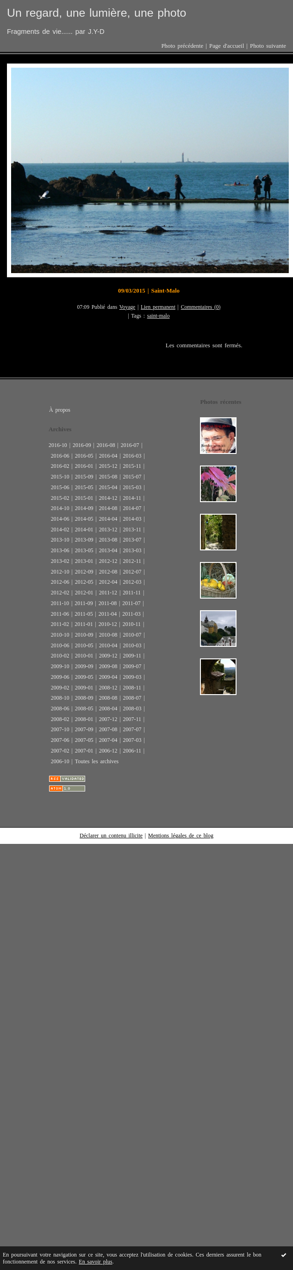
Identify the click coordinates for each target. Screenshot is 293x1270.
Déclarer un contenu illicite (111, 835)
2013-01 (84, 561)
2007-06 (60, 740)
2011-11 (132, 592)
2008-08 (108, 698)
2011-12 (108, 592)
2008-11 (132, 687)
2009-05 (84, 677)
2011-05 (84, 614)
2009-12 (108, 655)
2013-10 (60, 539)
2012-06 (60, 582)
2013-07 (132, 539)
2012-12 (108, 561)
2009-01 (84, 687)
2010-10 (60, 635)
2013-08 (108, 539)
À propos (59, 410)
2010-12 (108, 624)
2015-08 (108, 476)
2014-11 (132, 498)
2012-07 (132, 571)
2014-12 (108, 498)
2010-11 (132, 624)
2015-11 (132, 466)
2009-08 (108, 666)
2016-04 (108, 456)
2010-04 (108, 645)
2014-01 (84, 529)
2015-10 (60, 476)
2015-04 (108, 487)
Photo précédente (182, 46)
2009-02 (60, 687)
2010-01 (84, 655)
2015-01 (84, 498)
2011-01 (84, 624)
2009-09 (84, 666)
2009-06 (60, 677)
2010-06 (60, 645)
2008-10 (60, 698)
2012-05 (84, 582)
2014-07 (132, 508)
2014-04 (108, 519)
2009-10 (60, 666)
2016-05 (84, 456)
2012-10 (60, 571)
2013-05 (84, 550)
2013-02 (60, 561)
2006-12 (108, 750)
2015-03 (132, 487)
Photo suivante (268, 46)
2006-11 (132, 750)
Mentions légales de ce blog (180, 835)
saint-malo (158, 316)
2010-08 (108, 635)
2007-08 (108, 729)
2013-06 (60, 550)
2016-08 (106, 445)
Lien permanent (158, 307)
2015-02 (60, 498)
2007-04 (108, 740)
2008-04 (108, 708)
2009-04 (108, 677)
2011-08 (108, 603)
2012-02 (60, 592)
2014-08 (108, 508)
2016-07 (130, 445)
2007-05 (84, 740)
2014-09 (84, 508)
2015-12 (108, 466)
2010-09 (84, 635)
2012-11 (132, 561)
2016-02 (60, 466)
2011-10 (60, 603)
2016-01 (84, 466)
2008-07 (132, 698)
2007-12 (108, 719)
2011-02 (60, 624)
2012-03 (132, 582)
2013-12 (108, 529)
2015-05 (84, 487)
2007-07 (132, 729)
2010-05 (84, 645)
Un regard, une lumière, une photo (96, 12)
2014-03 (132, 519)
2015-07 (132, 476)
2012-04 (108, 582)
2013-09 (84, 539)
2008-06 (60, 708)
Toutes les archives (96, 761)
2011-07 (131, 603)
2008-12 (108, 687)
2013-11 (132, 529)
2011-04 (108, 614)
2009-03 (132, 677)
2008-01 (84, 719)
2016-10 (58, 445)
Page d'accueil (226, 46)
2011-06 (60, 614)
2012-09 (84, 571)
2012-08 (108, 571)
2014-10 (60, 508)
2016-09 (82, 445)
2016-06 (60, 456)
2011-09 (84, 603)
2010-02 (60, 655)
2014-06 (60, 519)
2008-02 (60, 719)
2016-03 (132, 456)
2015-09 (84, 476)
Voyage (127, 307)
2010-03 (132, 645)
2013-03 (132, 550)
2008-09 (84, 698)
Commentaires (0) (201, 307)
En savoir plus (95, 1261)
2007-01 (84, 750)
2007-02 (60, 750)
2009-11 (132, 655)
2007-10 (60, 729)
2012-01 (84, 592)
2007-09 (84, 729)
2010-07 (132, 635)
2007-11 (132, 719)
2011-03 (131, 614)
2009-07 (132, 666)
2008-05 (84, 708)
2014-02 (60, 529)
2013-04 (108, 550)
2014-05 (84, 519)
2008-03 (132, 708)
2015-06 (60, 487)
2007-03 (132, 740)
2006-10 (60, 761)
